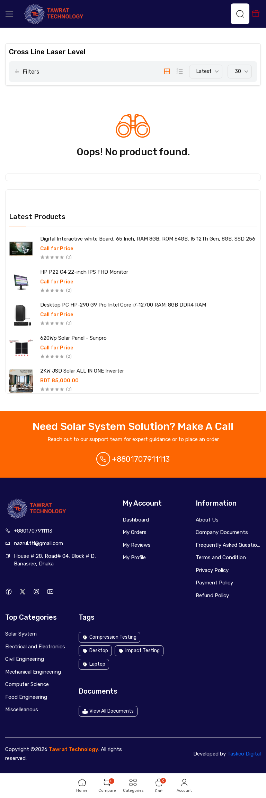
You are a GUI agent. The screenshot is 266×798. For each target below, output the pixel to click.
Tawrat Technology (73, 749)
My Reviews (137, 545)
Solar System (21, 634)
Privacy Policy (212, 570)
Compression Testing (109, 637)
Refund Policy (212, 595)
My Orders (135, 532)
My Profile (134, 557)
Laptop (93, 664)
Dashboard (136, 520)
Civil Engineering (24, 659)
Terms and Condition (221, 557)
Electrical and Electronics (35, 647)
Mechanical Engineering (33, 672)
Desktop (95, 651)
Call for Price (56, 248)
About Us (207, 520)
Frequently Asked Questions (228, 545)
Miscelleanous (21, 709)
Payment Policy (214, 583)
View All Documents (108, 711)
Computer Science (27, 684)
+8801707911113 (133, 459)
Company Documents (222, 532)
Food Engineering (26, 697)
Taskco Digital (244, 754)
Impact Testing (139, 651)
